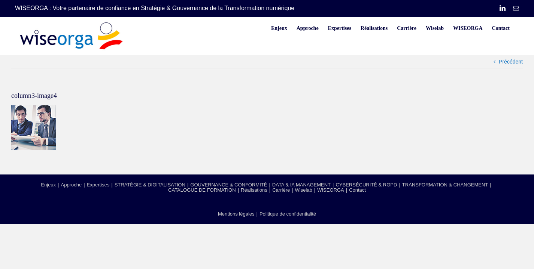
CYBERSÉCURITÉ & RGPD (366, 184)
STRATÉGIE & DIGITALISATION (150, 184)
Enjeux (48, 184)
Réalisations (254, 190)
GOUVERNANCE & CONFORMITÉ (228, 184)
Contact (357, 190)
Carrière (281, 190)
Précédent (511, 62)
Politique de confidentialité (288, 213)
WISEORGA (330, 190)
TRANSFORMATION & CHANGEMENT (445, 184)
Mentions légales (236, 213)
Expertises (98, 184)
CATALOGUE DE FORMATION (202, 190)
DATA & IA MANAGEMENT (301, 184)
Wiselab (303, 190)
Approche (71, 184)
